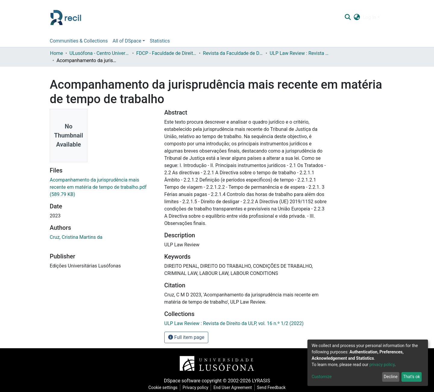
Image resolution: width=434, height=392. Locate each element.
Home (56, 53)
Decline (391, 376)
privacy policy (382, 364)
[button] (356, 17)
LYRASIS (261, 381)
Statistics (160, 41)
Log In (369, 17)
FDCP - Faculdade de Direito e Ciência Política (166, 53)
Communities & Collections (79, 41)
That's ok (411, 376)
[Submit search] (347, 17)
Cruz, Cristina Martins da (76, 237)
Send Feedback (271, 387)
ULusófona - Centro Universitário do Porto (99, 53)
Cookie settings (163, 387)
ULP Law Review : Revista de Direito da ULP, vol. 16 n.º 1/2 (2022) (300, 53)
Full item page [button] (186, 337)
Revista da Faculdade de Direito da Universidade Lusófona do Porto (233, 53)
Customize (322, 376)
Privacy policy (195, 387)
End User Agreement (232, 387)
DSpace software (182, 381)
